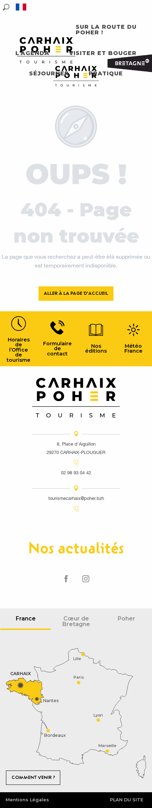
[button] (6, 7)
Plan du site (126, 799)
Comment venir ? (33, 777)
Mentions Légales (27, 799)
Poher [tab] (126, 618)
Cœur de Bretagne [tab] (76, 621)
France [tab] (26, 618)
